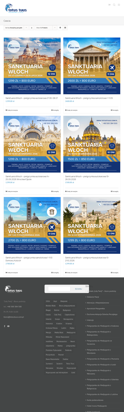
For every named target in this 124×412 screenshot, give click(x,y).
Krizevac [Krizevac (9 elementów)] (69, 323)
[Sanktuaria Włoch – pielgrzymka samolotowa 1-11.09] (91, 66)
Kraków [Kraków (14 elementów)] (59, 323)
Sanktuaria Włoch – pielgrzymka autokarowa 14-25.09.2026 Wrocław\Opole (28, 178)
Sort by (13, 28)
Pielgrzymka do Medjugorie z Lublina (102, 394)
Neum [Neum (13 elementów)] (72, 341)
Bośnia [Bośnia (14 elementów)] (56, 310)
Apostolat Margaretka (96, 308)
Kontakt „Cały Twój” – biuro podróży (101, 291)
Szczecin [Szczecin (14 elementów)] (59, 363)
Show (41, 28)
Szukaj (78, 289)
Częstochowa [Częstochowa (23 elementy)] (69, 314)
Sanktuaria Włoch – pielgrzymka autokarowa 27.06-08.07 (32, 98)
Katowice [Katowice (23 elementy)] (49, 323)
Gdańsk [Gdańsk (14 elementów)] (48, 319)
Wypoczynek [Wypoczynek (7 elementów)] (71, 368)
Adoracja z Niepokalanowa (98, 302)
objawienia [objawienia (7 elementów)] (50, 346)
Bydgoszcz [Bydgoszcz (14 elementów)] (67, 310)
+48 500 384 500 (14, 306)
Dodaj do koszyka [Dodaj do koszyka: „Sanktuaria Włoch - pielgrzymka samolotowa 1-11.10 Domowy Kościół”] (12, 272)
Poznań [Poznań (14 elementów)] (61, 354)
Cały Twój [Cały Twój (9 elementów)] (57, 314)
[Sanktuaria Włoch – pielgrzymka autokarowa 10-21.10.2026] (91, 225)
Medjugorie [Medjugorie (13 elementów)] (71, 332)
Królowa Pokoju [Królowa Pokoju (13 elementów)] (52, 328)
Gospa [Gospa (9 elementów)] (57, 319)
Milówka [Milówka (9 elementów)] (49, 337)
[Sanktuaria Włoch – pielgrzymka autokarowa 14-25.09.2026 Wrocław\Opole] (32, 144)
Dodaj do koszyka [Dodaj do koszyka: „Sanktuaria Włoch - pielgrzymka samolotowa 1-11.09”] (72, 110)
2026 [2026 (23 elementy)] (48, 301)
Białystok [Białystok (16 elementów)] (64, 301)
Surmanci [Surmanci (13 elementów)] (49, 363)
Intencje (90, 320)
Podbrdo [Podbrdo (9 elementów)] (68, 350)
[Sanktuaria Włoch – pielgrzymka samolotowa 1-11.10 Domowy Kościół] (32, 225)
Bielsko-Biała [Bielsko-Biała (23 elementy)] (50, 305)
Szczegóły (56, 110)
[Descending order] (31, 27)
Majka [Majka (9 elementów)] (72, 328)
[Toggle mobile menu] (119, 4)
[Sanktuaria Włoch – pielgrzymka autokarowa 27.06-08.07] (32, 66)
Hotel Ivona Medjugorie (97, 406)
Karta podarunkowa (95, 400)
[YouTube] (8, 326)
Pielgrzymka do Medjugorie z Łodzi (101, 364)
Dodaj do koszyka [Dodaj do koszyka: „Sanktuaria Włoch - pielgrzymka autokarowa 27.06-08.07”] (12, 110)
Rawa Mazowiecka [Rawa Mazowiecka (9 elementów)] (52, 359)
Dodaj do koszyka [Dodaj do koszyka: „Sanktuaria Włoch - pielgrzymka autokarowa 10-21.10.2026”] (72, 272)
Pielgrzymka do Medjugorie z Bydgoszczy (99, 387)
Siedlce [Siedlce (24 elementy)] (65, 359)
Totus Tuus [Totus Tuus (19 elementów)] (70, 363)
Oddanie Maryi (93, 297)
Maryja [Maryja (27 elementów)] (48, 332)
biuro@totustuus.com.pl (14, 317)
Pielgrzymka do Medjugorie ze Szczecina (99, 342)
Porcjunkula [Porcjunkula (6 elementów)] (50, 354)
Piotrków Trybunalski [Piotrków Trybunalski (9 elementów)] (54, 350)
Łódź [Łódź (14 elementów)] (73, 372)
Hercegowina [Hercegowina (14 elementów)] (68, 319)
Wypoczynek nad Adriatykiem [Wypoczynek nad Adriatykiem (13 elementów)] (57, 372)
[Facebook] (5, 326)
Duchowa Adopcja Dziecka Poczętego (102, 314)
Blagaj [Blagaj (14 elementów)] (48, 310)
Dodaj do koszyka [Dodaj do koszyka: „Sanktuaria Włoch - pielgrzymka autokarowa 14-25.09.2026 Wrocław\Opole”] (12, 191)
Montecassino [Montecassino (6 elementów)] (62, 341)
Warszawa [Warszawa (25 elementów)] (49, 368)
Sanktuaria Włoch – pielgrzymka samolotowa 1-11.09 (89, 98)
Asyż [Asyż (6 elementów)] (55, 301)
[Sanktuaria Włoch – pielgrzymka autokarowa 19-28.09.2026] (91, 144)
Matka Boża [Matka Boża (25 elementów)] (59, 332)
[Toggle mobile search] (114, 4)
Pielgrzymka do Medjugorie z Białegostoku (99, 333)
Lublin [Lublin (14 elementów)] (63, 328)
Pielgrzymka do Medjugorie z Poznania (103, 359)
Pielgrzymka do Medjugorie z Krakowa (103, 326)
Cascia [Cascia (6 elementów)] (48, 314)
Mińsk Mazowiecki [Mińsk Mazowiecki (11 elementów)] (62, 337)
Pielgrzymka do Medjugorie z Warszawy (99, 372)
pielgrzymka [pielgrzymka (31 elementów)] (70, 346)
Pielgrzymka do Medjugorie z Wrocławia (99, 351)
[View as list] (65, 27)
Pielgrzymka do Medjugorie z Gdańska (103, 379)
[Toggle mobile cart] (109, 4)
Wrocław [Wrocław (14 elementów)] (60, 368)
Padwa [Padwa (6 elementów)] (60, 346)
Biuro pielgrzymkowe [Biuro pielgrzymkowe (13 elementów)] (67, 305)
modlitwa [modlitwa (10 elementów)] (49, 341)
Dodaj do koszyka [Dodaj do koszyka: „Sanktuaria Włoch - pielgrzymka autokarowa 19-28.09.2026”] (72, 191)
